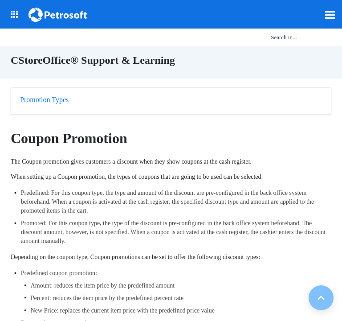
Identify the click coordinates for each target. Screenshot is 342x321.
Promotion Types (44, 99)
